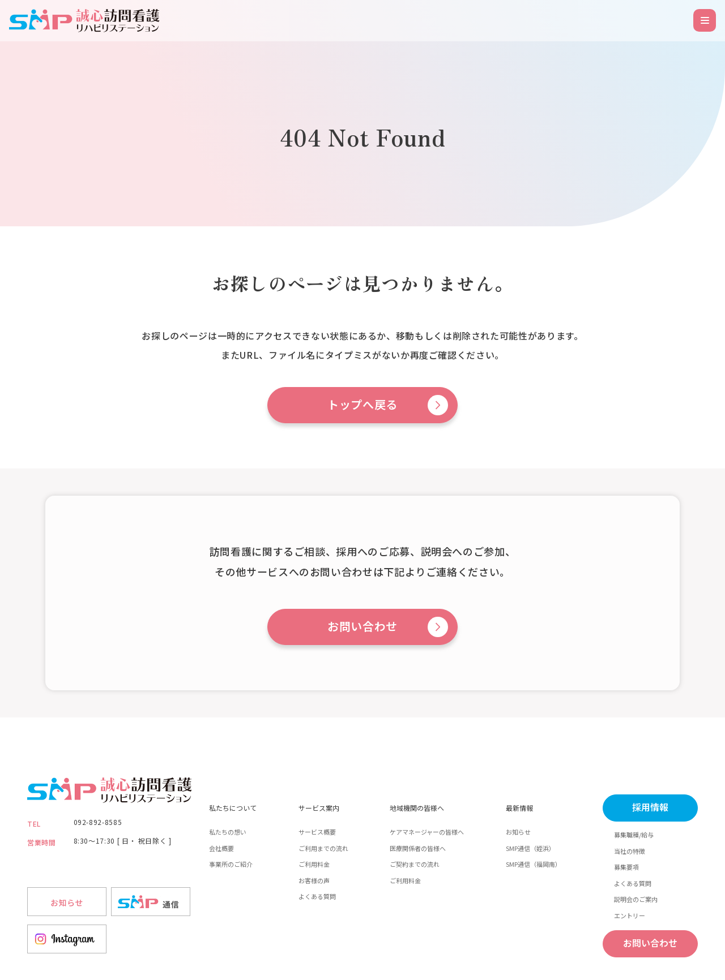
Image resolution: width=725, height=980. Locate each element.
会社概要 (221, 848)
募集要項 (626, 866)
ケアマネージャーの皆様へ (427, 831)
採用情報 (650, 807)
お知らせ (518, 831)
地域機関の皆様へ (417, 808)
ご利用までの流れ (323, 848)
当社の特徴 (629, 851)
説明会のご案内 (636, 899)
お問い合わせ (362, 627)
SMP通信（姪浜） (530, 848)
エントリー (629, 915)
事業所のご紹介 (231, 864)
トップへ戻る (362, 405)
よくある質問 (317, 896)
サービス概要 (317, 831)
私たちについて (233, 808)
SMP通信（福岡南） (533, 864)
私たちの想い (227, 831)
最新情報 (519, 808)
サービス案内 (318, 808)
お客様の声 (314, 880)
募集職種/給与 (634, 834)
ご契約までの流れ (415, 864)
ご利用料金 (314, 864)
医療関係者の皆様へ (418, 848)
